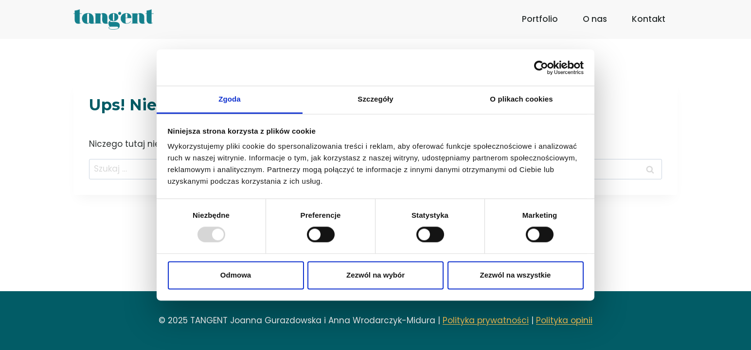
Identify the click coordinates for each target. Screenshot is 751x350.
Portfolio (540, 19)
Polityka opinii (564, 320)
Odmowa (235, 275)
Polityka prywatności (486, 320)
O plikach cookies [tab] (521, 99)
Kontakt (648, 19)
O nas (595, 19)
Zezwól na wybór (375, 275)
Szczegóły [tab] (375, 99)
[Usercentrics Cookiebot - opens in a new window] (541, 67)
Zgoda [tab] (229, 99)
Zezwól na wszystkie (515, 275)
